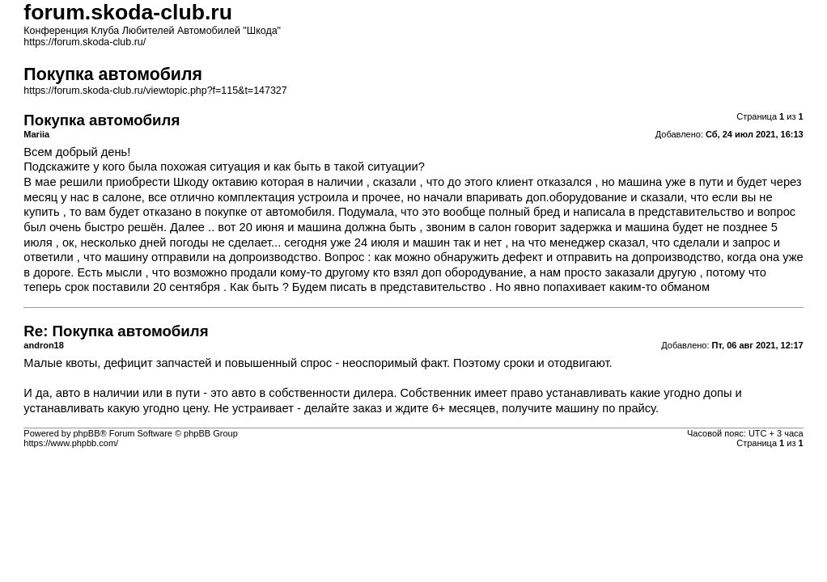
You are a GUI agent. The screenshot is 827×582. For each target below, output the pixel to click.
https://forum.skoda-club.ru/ (84, 42)
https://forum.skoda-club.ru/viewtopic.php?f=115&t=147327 (154, 90)
